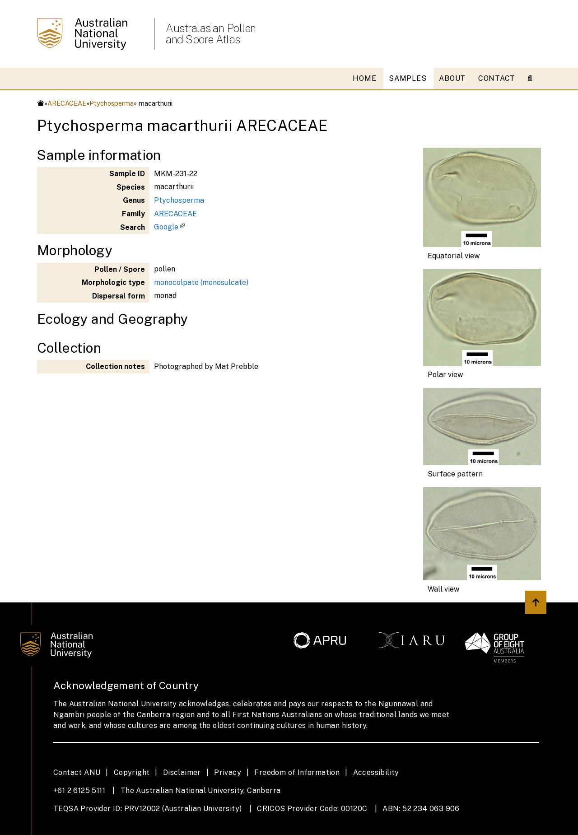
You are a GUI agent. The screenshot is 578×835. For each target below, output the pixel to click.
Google (166, 227)
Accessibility (376, 772)
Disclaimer (182, 772)
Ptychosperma (111, 103)
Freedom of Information (297, 772)
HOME (364, 78)
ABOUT (452, 78)
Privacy (227, 772)
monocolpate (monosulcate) (201, 282)
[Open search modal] (533, 78)
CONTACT (496, 78)
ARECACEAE (66, 103)
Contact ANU (76, 772)
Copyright (132, 772)
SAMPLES (407, 78)
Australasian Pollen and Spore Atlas (211, 34)
